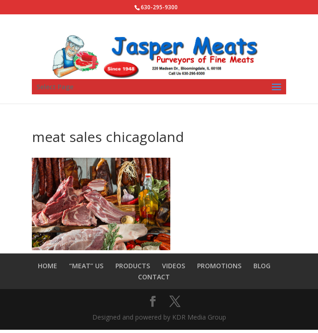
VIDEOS (173, 265)
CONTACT (154, 276)
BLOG (261, 265)
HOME (47, 265)
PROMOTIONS (219, 265)
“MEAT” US (86, 265)
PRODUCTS (132, 265)
